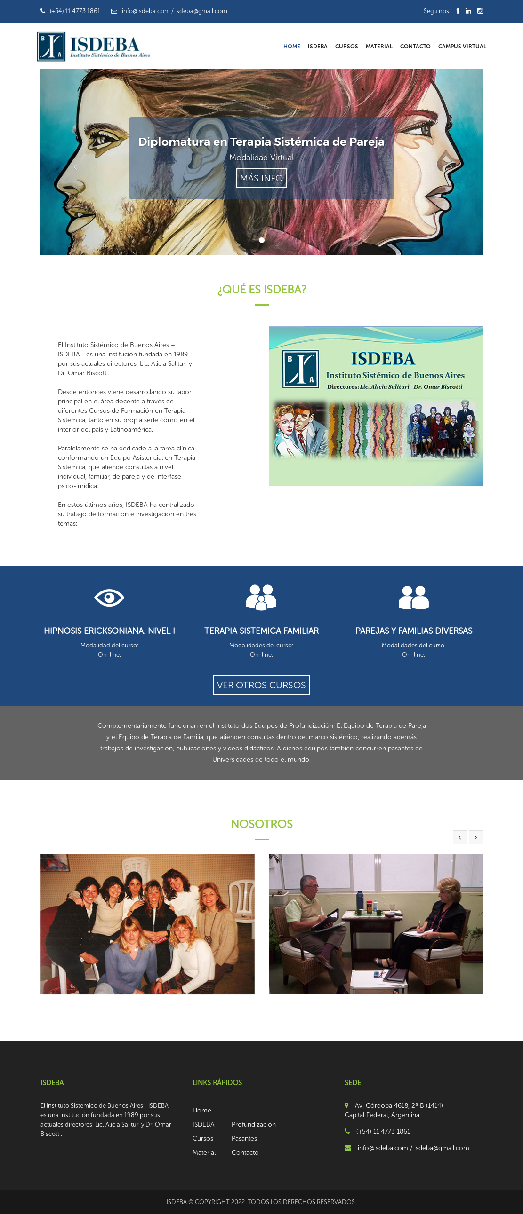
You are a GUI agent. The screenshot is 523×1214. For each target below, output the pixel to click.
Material (379, 46)
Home (291, 46)
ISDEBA (318, 46)
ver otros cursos (261, 685)
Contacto (415, 46)
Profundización (254, 1124)
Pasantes (244, 1139)
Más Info (261, 178)
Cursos (346, 46)
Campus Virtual (462, 46)
